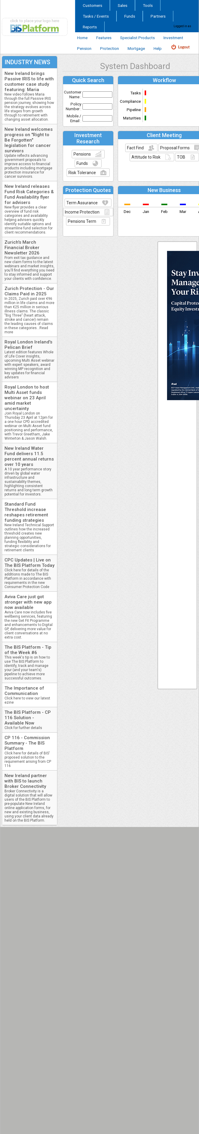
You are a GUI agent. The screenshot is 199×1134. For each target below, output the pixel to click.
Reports (90, 26)
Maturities (132, 118)
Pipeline (134, 109)
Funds (129, 16)
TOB (181, 157)
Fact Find (135, 147)
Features (103, 37)
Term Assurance (82, 202)
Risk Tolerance (82, 172)
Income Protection (82, 212)
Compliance (130, 101)
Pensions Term (82, 221)
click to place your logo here (34, 20)
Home (82, 37)
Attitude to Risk (145, 157)
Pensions (82, 154)
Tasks (135, 92)
